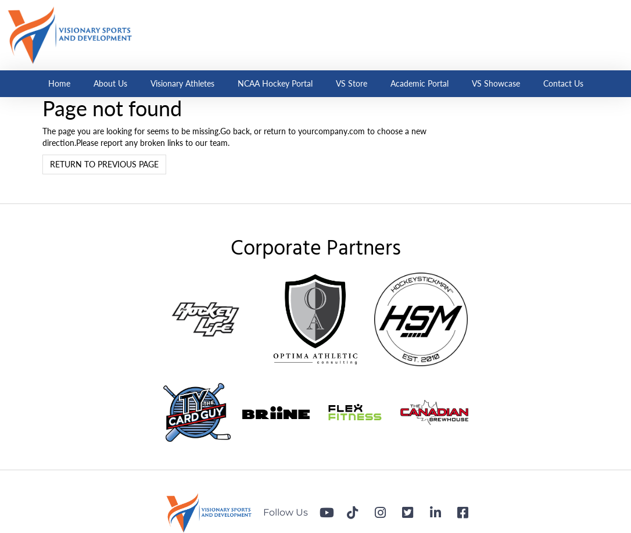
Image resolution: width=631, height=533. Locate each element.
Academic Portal (419, 83)
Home (59, 83)
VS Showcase (496, 83)
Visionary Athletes (182, 83)
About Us (110, 83)
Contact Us (563, 83)
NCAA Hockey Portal (275, 83)
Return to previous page (104, 164)
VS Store (351, 83)
